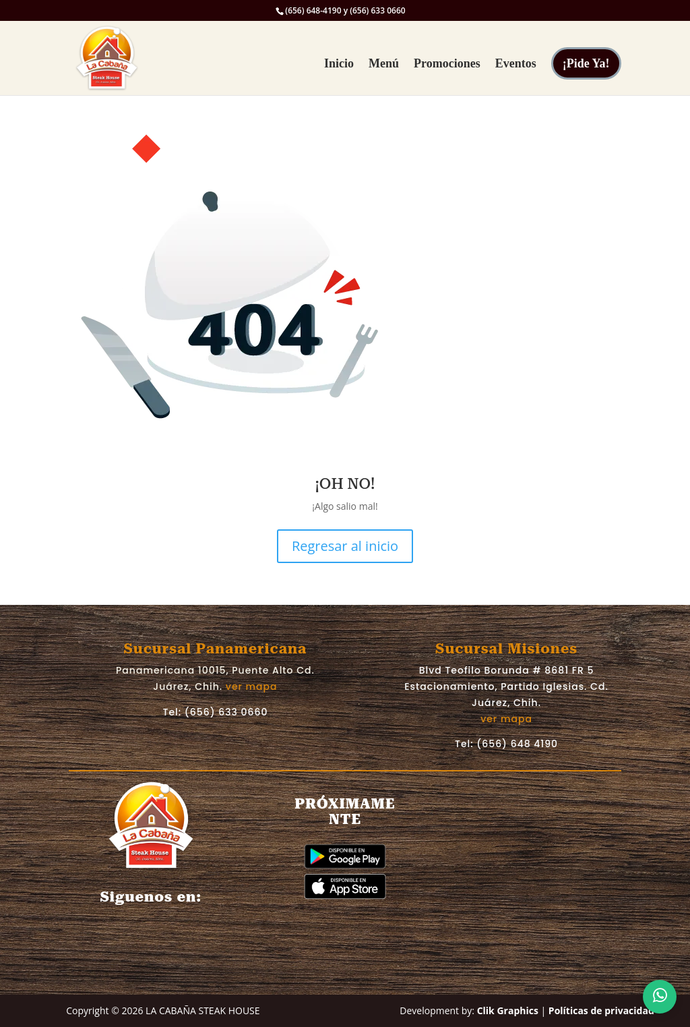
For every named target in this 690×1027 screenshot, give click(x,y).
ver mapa (252, 686)
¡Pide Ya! (586, 63)
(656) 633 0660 (226, 712)
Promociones (447, 64)
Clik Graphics (507, 1010)
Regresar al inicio (345, 546)
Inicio (339, 64)
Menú (384, 64)
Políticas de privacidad (601, 1010)
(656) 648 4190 (517, 744)
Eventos (515, 64)
